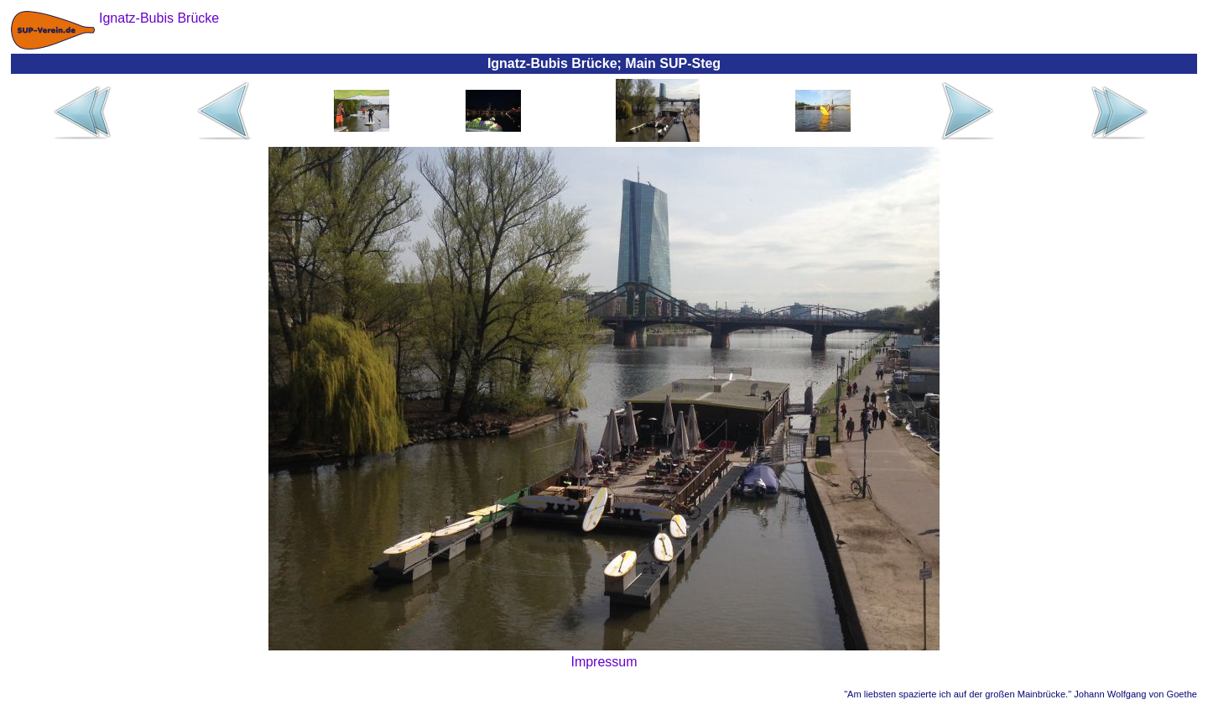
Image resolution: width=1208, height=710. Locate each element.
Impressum (603, 662)
